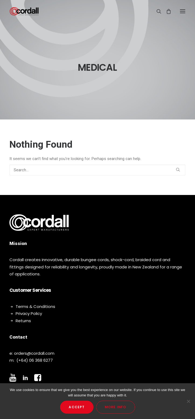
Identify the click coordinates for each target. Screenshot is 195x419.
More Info (115, 407)
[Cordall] (24, 11)
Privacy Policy (29, 313)
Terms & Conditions (35, 306)
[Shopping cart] (166, 11)
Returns (23, 321)
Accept (77, 407)
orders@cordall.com (34, 353)
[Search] (156, 11)
